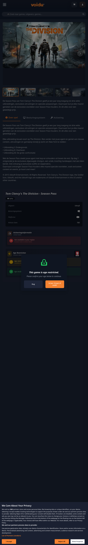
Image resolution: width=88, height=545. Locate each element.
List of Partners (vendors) (11, 538)
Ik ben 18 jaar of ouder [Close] (55, 284)
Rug (33, 284)
